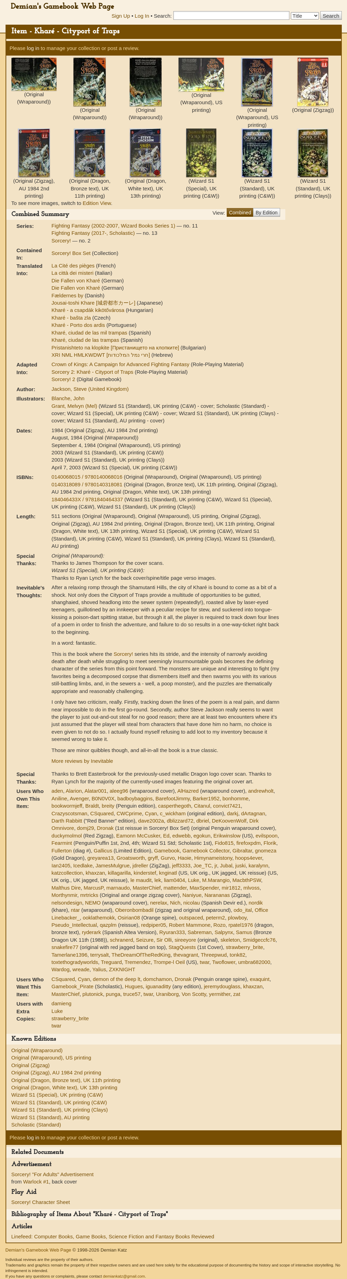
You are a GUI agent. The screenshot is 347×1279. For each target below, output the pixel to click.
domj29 (85, 828)
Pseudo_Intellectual (74, 925)
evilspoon (266, 836)
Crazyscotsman (69, 813)
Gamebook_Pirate (73, 986)
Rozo (220, 925)
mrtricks (89, 895)
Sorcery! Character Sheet (40, 1202)
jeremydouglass (222, 986)
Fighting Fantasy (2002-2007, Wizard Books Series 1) (114, 226)
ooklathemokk (99, 918)
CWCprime (129, 813)
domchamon (157, 979)
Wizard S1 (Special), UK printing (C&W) (57, 1095)
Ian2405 (61, 865)
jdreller (140, 865)
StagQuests (182, 947)
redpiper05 (153, 925)
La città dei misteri (73, 273)
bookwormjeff (67, 806)
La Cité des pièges (74, 266)
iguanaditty (158, 986)
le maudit (140, 880)
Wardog (61, 969)
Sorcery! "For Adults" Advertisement (52, 1174)
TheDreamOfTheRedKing (141, 955)
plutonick (93, 994)
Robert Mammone (189, 925)
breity (108, 806)
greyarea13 (100, 858)
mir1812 (231, 888)
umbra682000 (254, 962)
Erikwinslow (227, 836)
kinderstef (144, 873)
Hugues (134, 986)
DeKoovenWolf (229, 821)
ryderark (91, 932)
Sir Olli (164, 940)
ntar (75, 910)
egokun (201, 836)
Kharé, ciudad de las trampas (86, 340)
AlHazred (188, 791)
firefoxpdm (248, 843)
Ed (166, 836)
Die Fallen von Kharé (77, 280)
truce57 (131, 994)
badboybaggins (135, 798)
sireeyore (185, 940)
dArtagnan (253, 813)
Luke (193, 880)
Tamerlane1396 (69, 955)
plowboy (237, 918)
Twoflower (223, 962)
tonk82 (237, 955)
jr (216, 865)
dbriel (202, 821)
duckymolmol (67, 836)
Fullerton (62, 850)
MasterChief (147, 888)
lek (157, 880)
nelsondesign (67, 903)
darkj (232, 813)
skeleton (230, 940)
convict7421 (227, 806)
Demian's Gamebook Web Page (62, 7)
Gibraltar (242, 850)
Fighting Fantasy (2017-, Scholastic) (94, 233)
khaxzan (95, 873)
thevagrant (185, 955)
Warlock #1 (36, 1182)
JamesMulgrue (112, 865)
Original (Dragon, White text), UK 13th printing (64, 1087)
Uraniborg (167, 994)
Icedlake (83, 865)
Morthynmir (64, 895)
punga (113, 994)
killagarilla (119, 873)
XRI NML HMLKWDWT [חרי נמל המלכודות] (101, 355)
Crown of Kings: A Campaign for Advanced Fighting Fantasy (121, 364)
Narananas (217, 895)
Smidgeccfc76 (259, 940)
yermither (220, 994)
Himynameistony (213, 858)
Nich (175, 903)
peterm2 (215, 918)
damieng (62, 1003)
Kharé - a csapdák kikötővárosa (89, 310)
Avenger (79, 798)
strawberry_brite (244, 947)
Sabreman (199, 932)
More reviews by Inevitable (82, 761)
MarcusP (93, 888)
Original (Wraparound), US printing (51, 1058)
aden (57, 791)
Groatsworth (130, 858)
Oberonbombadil (134, 910)
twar (204, 962)
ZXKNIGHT (122, 969)
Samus (244, 932)
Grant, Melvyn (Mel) (75, 406)
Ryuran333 (172, 932)
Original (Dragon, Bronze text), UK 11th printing (66, 1080)
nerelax (158, 903)
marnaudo (118, 888)
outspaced (191, 918)
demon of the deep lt (116, 979)
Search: (163, 16)
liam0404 (174, 880)
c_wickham (172, 813)
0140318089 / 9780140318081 (88, 484)
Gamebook (167, 850)
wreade (80, 969)
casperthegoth (174, 806)
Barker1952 (206, 798)
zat (236, 994)
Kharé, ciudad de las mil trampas (90, 333)
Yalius (99, 969)
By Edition (266, 212)
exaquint (260, 979)
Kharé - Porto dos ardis (79, 325)
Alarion (74, 791)
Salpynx (224, 932)
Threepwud (214, 955)
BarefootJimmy (173, 798)
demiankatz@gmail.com (124, 1276)
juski (240, 865)
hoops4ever (248, 858)
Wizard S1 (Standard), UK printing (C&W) (59, 1102)
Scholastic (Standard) (36, 1125)
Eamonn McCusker (138, 836)
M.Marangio (215, 880)
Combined (240, 212)
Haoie (184, 858)
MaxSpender (204, 888)
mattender (175, 888)
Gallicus (103, 850)
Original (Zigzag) (30, 1065)
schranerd (121, 940)
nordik (256, 903)
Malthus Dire (66, 888)
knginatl (168, 873)
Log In (142, 16)
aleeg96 (119, 791)
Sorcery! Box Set (72, 253)
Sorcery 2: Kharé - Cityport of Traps (93, 372)
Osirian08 (129, 918)
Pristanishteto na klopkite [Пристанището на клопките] (116, 347)
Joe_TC (202, 865)
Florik (269, 843)
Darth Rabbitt (67, 821)
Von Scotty (194, 994)
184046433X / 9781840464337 (88, 499)
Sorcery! (62, 241)
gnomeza (266, 850)
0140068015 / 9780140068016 (88, 477)
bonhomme (236, 798)
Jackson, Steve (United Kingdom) (90, 389)
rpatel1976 (240, 925)
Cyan (151, 813)
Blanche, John (68, 398)
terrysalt (99, 955)
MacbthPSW (247, 880)
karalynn (258, 865)
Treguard (111, 962)
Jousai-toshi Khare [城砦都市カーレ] (94, 303)
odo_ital (243, 910)
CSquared (102, 813)
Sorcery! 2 (64, 379)
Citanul (202, 806)
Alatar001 (96, 791)
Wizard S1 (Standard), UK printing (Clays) (59, 1110)
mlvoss (251, 888)
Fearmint (62, 843)
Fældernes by (68, 295)
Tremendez (137, 962)
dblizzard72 (180, 821)
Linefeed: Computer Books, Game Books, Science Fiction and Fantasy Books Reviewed (112, 1236)
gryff (153, 858)
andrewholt (261, 791)
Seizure (145, 940)
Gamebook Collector (205, 850)
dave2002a (151, 821)
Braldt (92, 806)
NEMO (93, 903)
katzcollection (67, 873)
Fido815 (224, 843)
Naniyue (191, 895)
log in (33, 48)
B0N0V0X (103, 798)
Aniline (59, 798)
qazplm (108, 925)
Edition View (97, 203)
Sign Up (121, 16)
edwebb (181, 836)
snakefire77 (65, 947)
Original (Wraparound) (37, 1050)
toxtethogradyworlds (75, 962)
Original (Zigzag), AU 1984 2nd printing (56, 1072)
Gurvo (168, 858)
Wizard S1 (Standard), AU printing (50, 1117)
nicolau (191, 903)
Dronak (105, 828)
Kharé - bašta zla (72, 318)
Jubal (226, 865)
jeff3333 (181, 865)
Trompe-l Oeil (169, 962)
